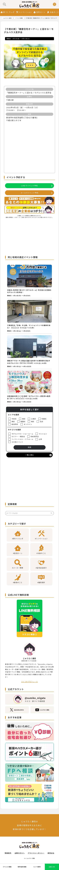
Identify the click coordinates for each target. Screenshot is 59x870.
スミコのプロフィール (29, 682)
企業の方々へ (20, 853)
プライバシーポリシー (36, 853)
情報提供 (8, 853)
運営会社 (51, 853)
